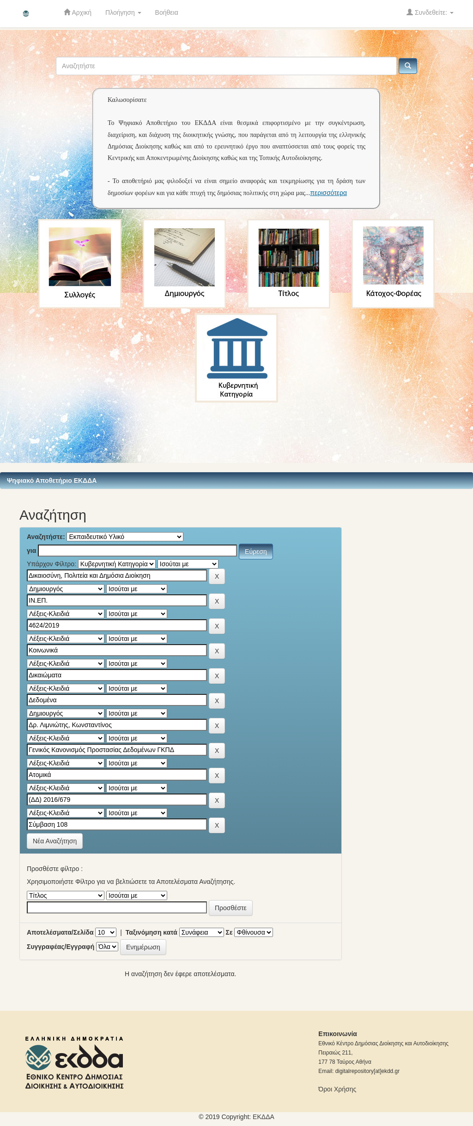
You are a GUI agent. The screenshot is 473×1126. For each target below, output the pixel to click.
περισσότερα (328, 192)
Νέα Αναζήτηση (55, 841)
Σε (229, 932)
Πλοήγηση (123, 12)
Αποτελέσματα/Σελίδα (60, 932)
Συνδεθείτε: (430, 12)
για (31, 550)
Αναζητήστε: (46, 536)
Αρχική (77, 12)
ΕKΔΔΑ (263, 1116)
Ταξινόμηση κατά (151, 932)
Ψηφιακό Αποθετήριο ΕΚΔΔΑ (52, 480)
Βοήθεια (166, 12)
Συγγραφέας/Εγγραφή (60, 946)
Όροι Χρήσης (337, 1089)
